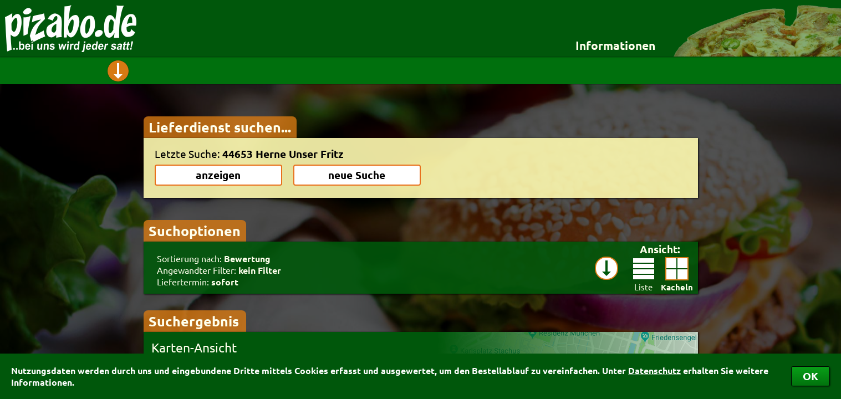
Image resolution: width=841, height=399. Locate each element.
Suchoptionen (195, 230)
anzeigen (218, 175)
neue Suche (356, 175)
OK (810, 376)
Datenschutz (654, 370)
